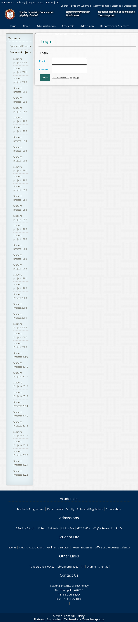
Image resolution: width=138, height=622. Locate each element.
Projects (14, 38)
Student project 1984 (20, 247)
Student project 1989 (20, 197)
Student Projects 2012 (20, 384)
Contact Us (69, 575)
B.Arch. (31, 528)
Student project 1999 (20, 89)
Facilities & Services (58, 547)
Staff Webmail (101, 5)
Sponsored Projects (20, 46)
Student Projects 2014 (20, 404)
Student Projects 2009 (20, 354)
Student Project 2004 (20, 305)
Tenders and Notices (41, 566)
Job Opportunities (67, 566)
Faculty (70, 509)
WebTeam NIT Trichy (70, 616)
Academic (68, 26)
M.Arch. (54, 528)
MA (72, 528)
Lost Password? (60, 77)
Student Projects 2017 (20, 433)
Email (42, 61)
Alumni (91, 566)
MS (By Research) (103, 528)
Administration (46, 26)
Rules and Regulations (90, 509)
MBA (87, 528)
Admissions (69, 517)
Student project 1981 (20, 276)
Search (65, 5)
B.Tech (20, 528)
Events (49, 2)
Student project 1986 (20, 227)
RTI (83, 566)
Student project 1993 (20, 148)
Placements (8, 2)
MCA (79, 528)
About (26, 26)
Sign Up (74, 77)
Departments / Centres (115, 26)
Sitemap (116, 5)
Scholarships (113, 509)
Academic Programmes (31, 509)
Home (12, 26)
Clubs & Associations (31, 547)
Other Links (69, 556)
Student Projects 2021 (20, 462)
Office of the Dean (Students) (112, 547)
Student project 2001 (20, 70)
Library (21, 2)
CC (57, 2)
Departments (35, 2)
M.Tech (42, 528)
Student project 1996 (20, 119)
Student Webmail (81, 5)
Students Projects (20, 52)
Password (44, 69)
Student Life (69, 536)
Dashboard (130, 5)
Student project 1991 (20, 168)
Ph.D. (119, 528)
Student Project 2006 (20, 325)
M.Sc (64, 528)
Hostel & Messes (82, 547)
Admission (87, 26)
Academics (69, 498)
